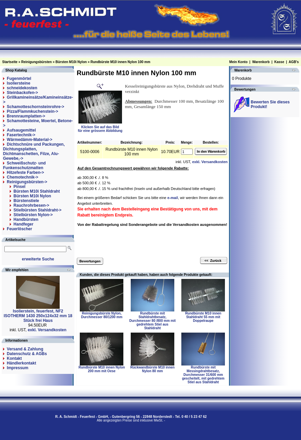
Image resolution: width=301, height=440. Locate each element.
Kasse (279, 62)
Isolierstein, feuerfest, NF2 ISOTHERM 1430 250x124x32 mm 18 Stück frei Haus (38, 316)
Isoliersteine (18, 83)
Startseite (10, 62)
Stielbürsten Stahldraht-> (37, 210)
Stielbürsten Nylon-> (33, 214)
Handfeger (23, 224)
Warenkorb (260, 62)
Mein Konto (238, 62)
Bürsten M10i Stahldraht (36, 191)
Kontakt (14, 358)
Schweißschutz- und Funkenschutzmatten (24, 165)
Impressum (17, 367)
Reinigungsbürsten (36, 62)
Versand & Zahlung (25, 349)
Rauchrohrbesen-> (31, 205)
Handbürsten (25, 219)
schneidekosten (22, 88)
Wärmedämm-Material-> (29, 139)
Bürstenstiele (26, 200)
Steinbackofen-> (22, 92)
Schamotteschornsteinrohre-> (35, 106)
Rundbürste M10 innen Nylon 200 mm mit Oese (101, 369)
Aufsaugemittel (21, 130)
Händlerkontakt (21, 363)
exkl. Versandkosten (47, 330)
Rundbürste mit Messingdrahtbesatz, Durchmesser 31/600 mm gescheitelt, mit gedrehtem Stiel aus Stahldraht (203, 374)
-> (27, 182)
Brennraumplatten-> (26, 116)
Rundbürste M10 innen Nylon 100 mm (120, 62)
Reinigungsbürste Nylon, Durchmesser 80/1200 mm (101, 315)
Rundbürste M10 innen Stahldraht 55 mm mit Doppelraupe (203, 317)
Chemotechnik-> (22, 177)
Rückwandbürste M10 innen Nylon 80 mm (152, 369)
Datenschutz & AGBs (27, 353)
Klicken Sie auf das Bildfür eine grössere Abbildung (100, 127)
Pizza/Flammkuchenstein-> (32, 111)
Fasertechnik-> (21, 135)
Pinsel (19, 186)
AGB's (294, 62)
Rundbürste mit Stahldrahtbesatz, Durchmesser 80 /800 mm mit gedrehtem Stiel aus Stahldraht (152, 320)
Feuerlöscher (19, 229)
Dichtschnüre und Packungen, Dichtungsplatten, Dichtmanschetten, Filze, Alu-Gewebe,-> (34, 151)
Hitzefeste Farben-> (25, 172)
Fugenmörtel (19, 78)
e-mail (172, 198)
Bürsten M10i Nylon (71, 62)
